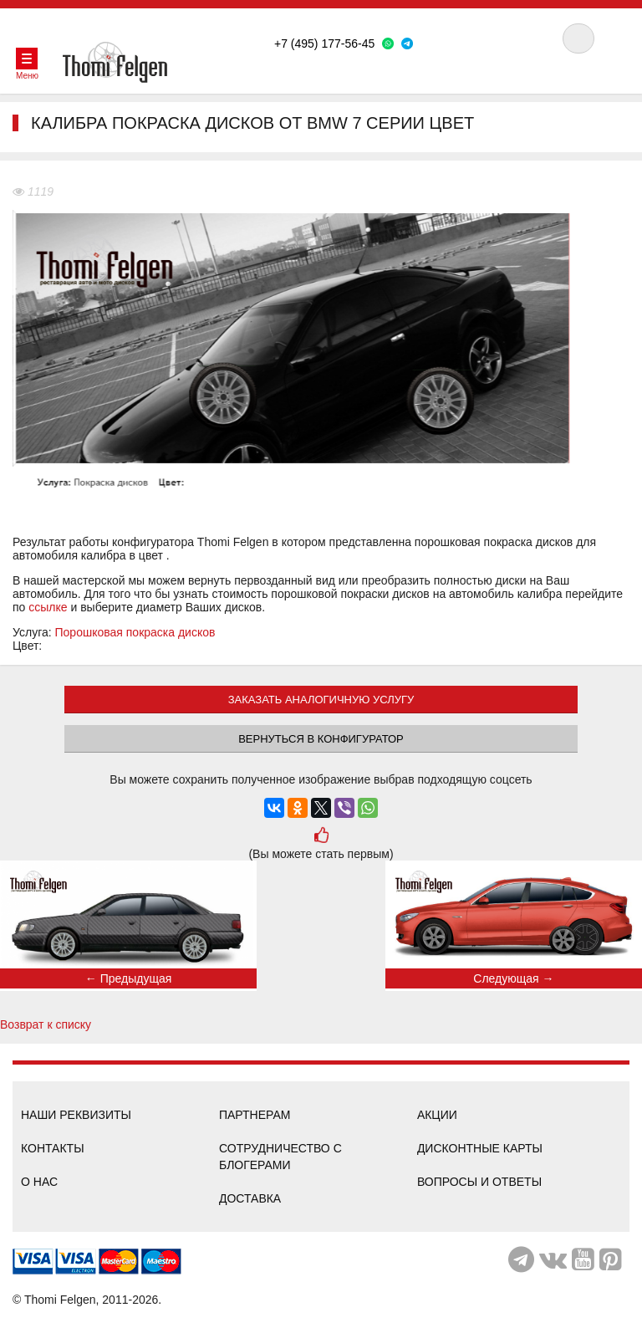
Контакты (52, 1148)
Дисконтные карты (480, 1148)
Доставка (250, 1198)
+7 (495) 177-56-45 (324, 43)
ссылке (47, 607)
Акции (437, 1114)
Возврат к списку (45, 1024)
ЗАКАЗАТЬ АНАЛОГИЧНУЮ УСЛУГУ (321, 699)
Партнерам (255, 1114)
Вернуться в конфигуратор (321, 739)
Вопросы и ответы (479, 1181)
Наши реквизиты (76, 1114)
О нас (39, 1181)
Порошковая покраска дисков (135, 632)
